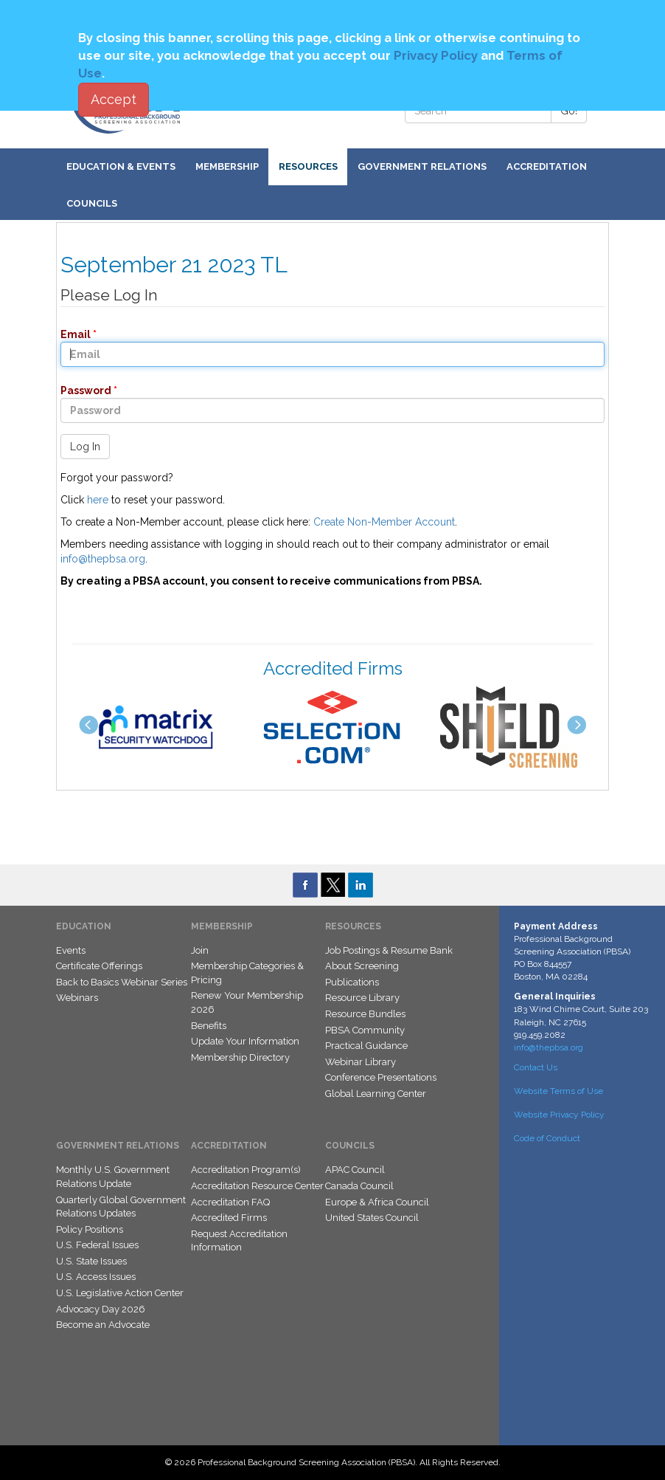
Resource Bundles (365, 1013)
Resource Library (362, 997)
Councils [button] (91, 203)
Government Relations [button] (422, 166)
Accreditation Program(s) (246, 1169)
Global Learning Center (375, 1093)
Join (200, 950)
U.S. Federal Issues (97, 1244)
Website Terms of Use (558, 1091)
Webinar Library (360, 1061)
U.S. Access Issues (96, 1276)
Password (81, 390)
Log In (85, 446)
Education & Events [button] (120, 166)
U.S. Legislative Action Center (120, 1292)
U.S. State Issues (91, 1261)
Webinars (77, 997)
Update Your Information (245, 1041)
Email (71, 334)
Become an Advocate (103, 1324)
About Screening (362, 965)
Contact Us (535, 1067)
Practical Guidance (366, 1045)
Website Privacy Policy (559, 1114)
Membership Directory (240, 1057)
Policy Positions (89, 1229)
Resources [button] (308, 166)
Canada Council (359, 1185)
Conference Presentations (380, 1077)
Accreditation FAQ (230, 1202)
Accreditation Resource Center (257, 1185)
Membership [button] (227, 166)
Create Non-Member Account (384, 522)
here (97, 500)
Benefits (208, 1025)
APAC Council (355, 1169)
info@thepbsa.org (102, 559)
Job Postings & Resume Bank (389, 950)
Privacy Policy (436, 55)
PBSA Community (365, 1030)
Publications (352, 982)
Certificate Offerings (99, 965)
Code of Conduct (547, 1138)
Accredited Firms (229, 1217)
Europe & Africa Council (377, 1202)
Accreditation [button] (546, 166)
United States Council (372, 1217)
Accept (113, 99)
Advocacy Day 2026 (100, 1309)
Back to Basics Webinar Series (121, 982)
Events (71, 950)
